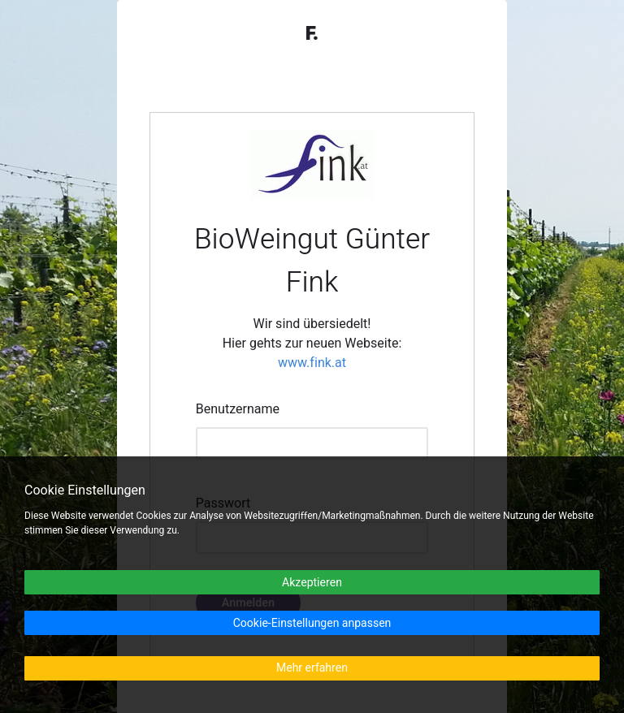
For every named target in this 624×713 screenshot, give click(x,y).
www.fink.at (312, 363)
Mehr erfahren (312, 667)
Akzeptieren (312, 582)
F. (312, 33)
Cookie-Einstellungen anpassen (312, 623)
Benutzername (238, 409)
